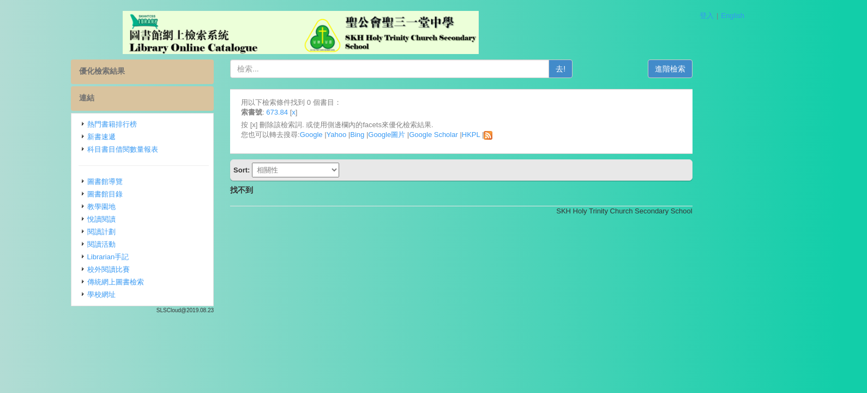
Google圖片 (434, 134)
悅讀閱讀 (149, 219)
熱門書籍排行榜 (160, 124)
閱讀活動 (149, 244)
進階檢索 (718, 68)
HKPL (519, 134)
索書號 (299, 112)
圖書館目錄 (153, 194)
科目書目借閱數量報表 (170, 149)
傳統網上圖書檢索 (163, 282)
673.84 (325, 112)
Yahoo (385, 134)
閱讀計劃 (149, 232)
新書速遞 (149, 137)
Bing (405, 134)
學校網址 (149, 294)
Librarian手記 (156, 257)
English (732, 15)
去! (608, 68)
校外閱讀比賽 (156, 269)
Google (359, 134)
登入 (707, 15)
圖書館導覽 (153, 181)
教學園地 (149, 207)
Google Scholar (481, 134)
